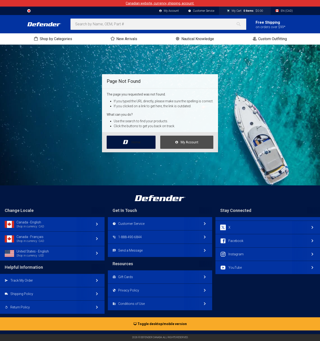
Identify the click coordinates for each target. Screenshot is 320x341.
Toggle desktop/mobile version (160, 324)
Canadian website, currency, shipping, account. (160, 3)
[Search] (241, 24)
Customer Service (201, 11)
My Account (186, 142)
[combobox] (158, 24)
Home (131, 141)
